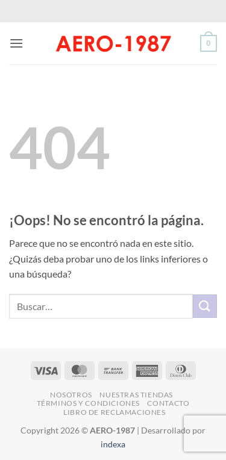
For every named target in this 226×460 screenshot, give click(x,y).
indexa (113, 444)
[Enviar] (205, 306)
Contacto (168, 403)
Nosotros (71, 394)
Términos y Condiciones (88, 403)
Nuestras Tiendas (136, 394)
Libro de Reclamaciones (114, 412)
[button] (16, 43)
